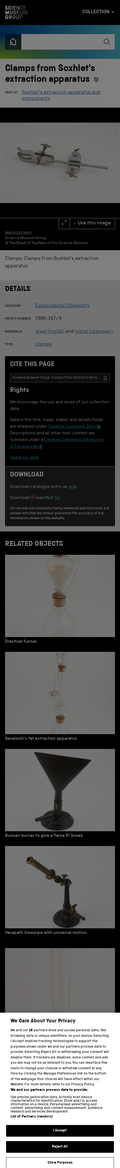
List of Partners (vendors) (32, 1121)
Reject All (60, 1151)
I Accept (60, 1135)
